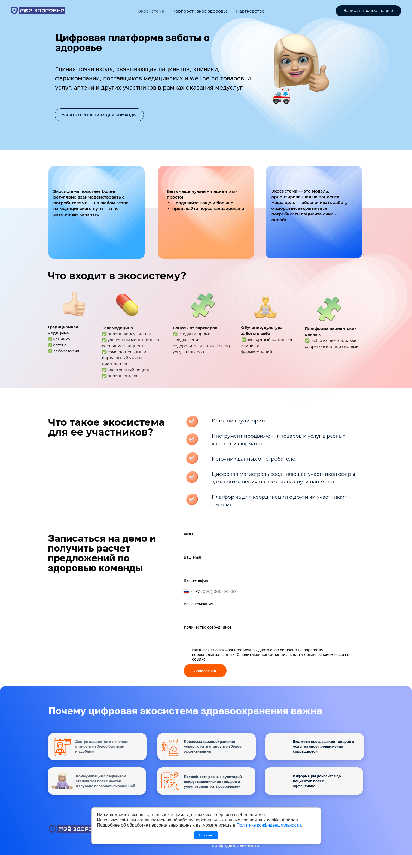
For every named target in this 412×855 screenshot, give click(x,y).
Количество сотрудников (208, 627)
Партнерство (250, 11)
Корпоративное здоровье (200, 11)
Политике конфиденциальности (269, 825)
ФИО (188, 533)
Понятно (206, 835)
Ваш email (193, 557)
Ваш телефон (196, 580)
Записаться (205, 670)
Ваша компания (198, 603)
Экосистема (151, 11)
